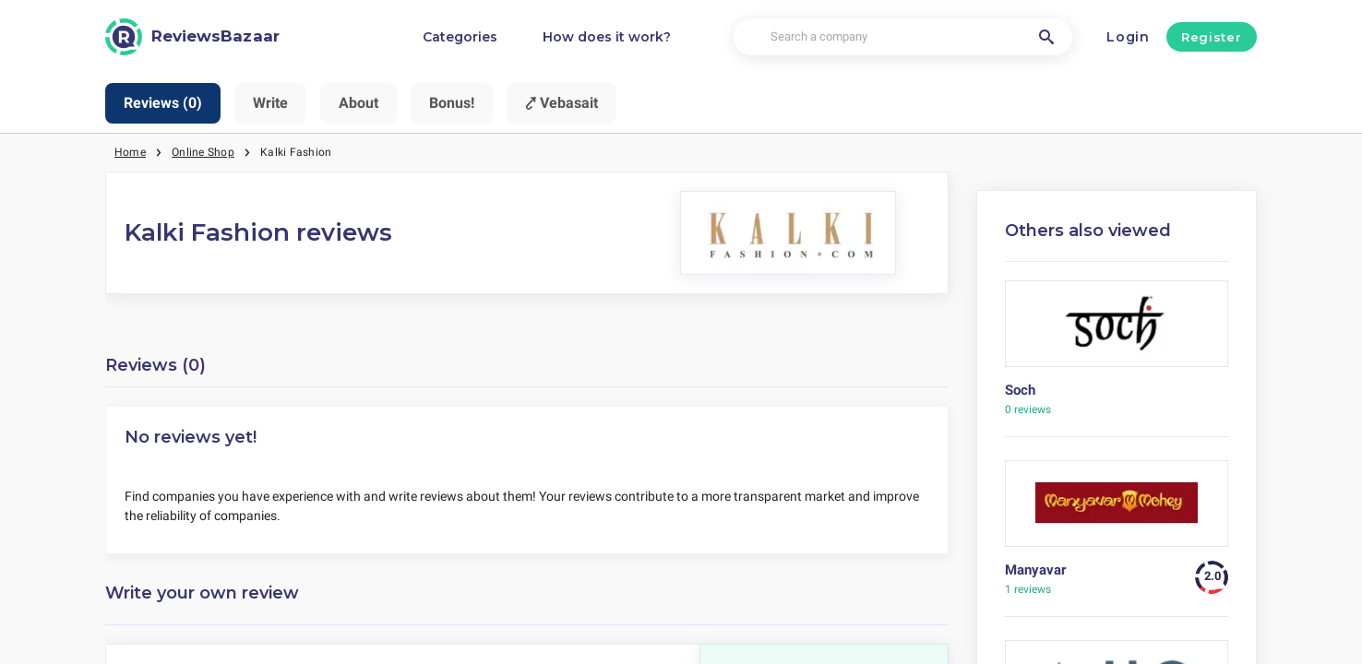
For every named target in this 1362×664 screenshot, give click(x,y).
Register (1211, 37)
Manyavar (1035, 570)
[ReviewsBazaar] (192, 37)
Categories (460, 37)
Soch (1020, 390)
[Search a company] (902, 37)
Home (130, 152)
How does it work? (607, 37)
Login (1128, 37)
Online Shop (203, 152)
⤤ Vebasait (561, 103)
